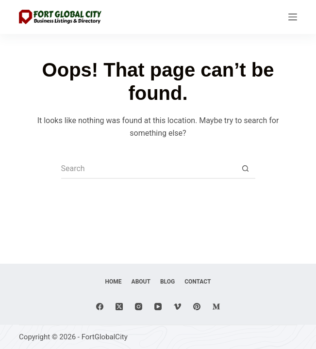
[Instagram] (138, 306)
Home (113, 281)
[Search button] (245, 169)
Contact (197, 281)
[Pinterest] (196, 306)
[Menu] (292, 17)
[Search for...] (148, 169)
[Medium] (216, 306)
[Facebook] (99, 306)
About (141, 281)
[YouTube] (158, 306)
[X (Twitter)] (119, 306)
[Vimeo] (177, 306)
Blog (167, 281)
